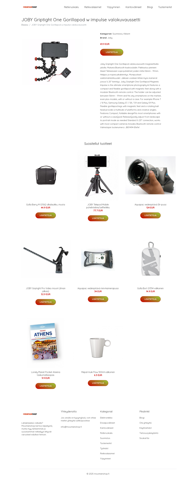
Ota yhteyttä (145, 425)
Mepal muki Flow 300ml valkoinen (98, 374)
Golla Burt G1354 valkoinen (150, 290)
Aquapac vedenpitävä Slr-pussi (150, 207)
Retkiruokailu (71, 8)
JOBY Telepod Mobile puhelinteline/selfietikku (98, 208)
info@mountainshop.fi (71, 429)
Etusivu (25, 27)
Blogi (150, 8)
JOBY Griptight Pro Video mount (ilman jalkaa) (45, 292)
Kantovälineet (134, 8)
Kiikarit (127, 36)
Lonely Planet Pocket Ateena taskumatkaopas (45, 376)
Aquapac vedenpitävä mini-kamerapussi (98, 290)
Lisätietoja (112, 54)
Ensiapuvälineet (107, 425)
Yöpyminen (113, 8)
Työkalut (104, 451)
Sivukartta (144, 440)
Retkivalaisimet (92, 8)
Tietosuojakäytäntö (148, 435)
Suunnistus (118, 36)
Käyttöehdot (145, 430)
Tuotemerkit (165, 8)
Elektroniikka (106, 420)
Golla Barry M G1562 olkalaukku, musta (45, 207)
